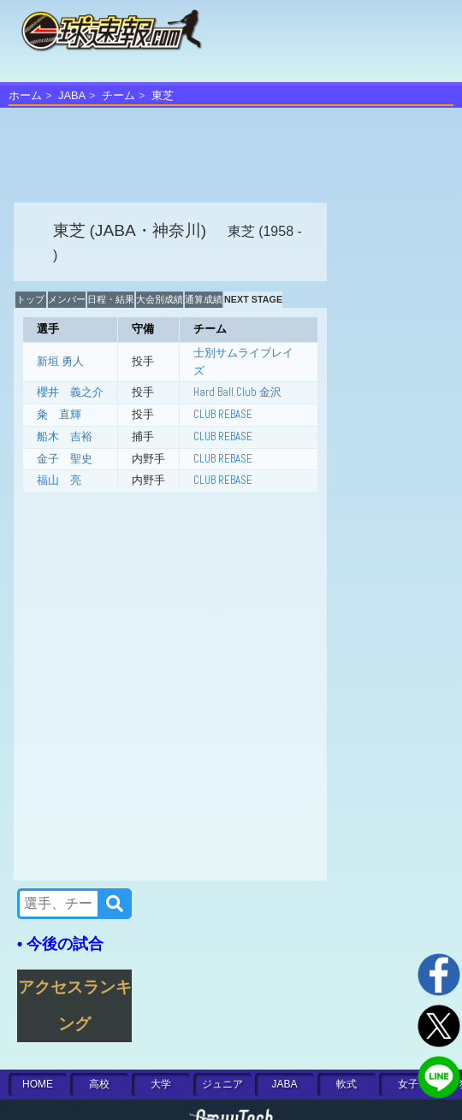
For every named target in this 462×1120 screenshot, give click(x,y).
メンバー (67, 299)
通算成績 (203, 299)
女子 (408, 1084)
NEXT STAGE (253, 299)
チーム (118, 95)
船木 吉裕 (64, 436)
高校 (99, 1084)
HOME (37, 1084)
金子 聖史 (64, 458)
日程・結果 (110, 299)
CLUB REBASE (222, 414)
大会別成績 (159, 299)
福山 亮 (59, 480)
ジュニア (222, 1084)
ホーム (25, 95)
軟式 (346, 1084)
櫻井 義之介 (70, 392)
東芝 (162, 95)
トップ (30, 299)
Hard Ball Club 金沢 (237, 392)
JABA (72, 95)
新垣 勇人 (60, 361)
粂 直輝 (59, 414)
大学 (161, 1084)
